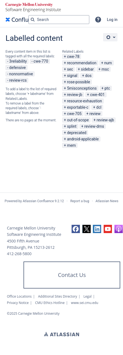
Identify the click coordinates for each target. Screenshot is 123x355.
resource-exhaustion (84, 101)
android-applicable (83, 139)
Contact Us (72, 275)
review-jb (74, 94)
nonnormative (21, 74)
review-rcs (18, 80)
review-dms (94, 126)
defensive (17, 67)
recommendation (81, 63)
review (95, 113)
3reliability (18, 61)
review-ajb (105, 120)
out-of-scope (78, 120)
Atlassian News (107, 201)
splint (71, 126)
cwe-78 (73, 56)
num (108, 63)
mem (71, 145)
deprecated (76, 132)
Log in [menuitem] (112, 19)
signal (72, 75)
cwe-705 (74, 113)
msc (105, 69)
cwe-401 (97, 94)
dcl (98, 107)
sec (70, 69)
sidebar (87, 69)
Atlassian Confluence (38, 201)
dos (88, 75)
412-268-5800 (19, 253)
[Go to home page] (23, 19)
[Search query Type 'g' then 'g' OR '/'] (58, 19)
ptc (107, 88)
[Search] (32, 19)
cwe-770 (40, 61)
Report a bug (79, 201)
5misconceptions (81, 88)
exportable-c (77, 107)
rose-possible (78, 82)
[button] (98, 19)
